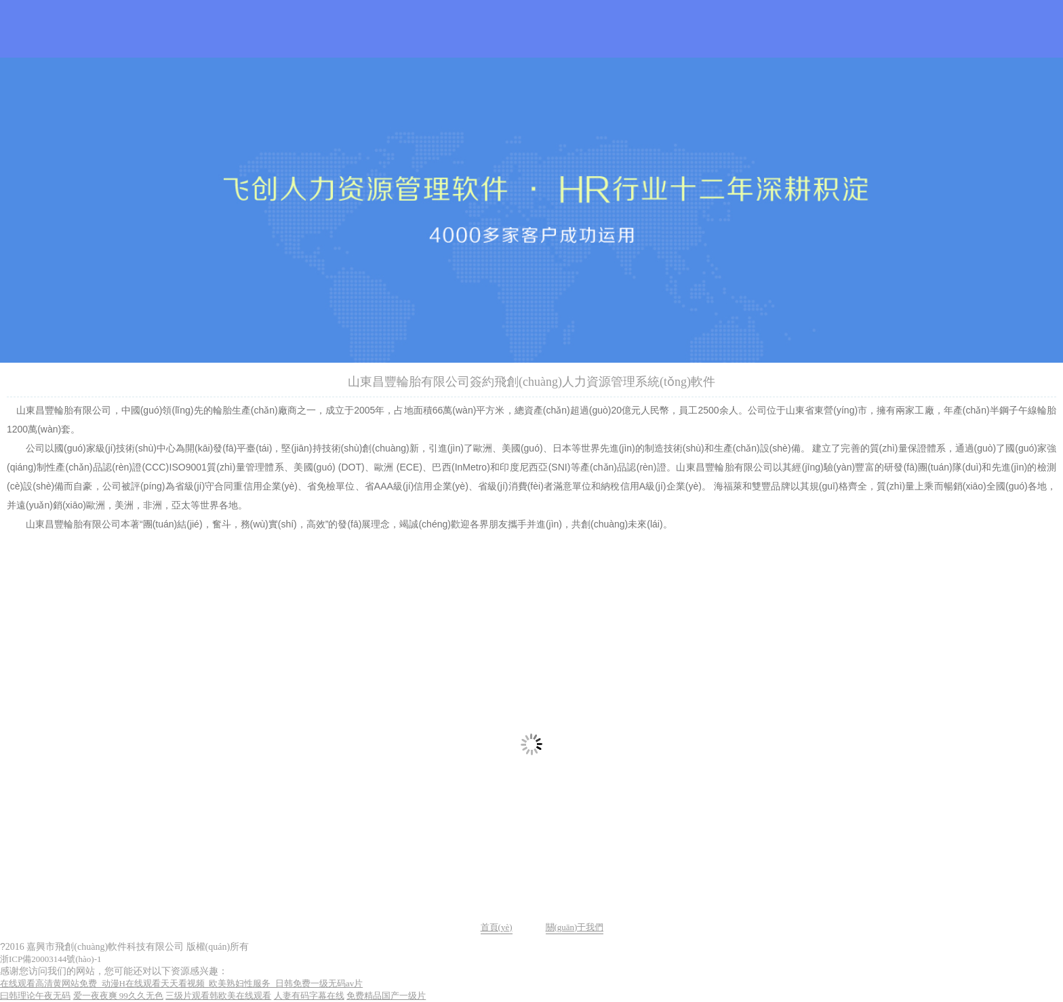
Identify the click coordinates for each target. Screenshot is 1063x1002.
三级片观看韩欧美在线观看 (218, 995)
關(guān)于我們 (575, 927)
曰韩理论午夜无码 (35, 995)
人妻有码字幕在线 (309, 995)
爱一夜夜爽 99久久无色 (118, 995)
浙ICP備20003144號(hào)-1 (51, 959)
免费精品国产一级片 (386, 995)
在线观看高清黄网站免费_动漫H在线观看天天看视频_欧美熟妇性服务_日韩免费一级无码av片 (181, 983)
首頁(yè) (497, 927)
